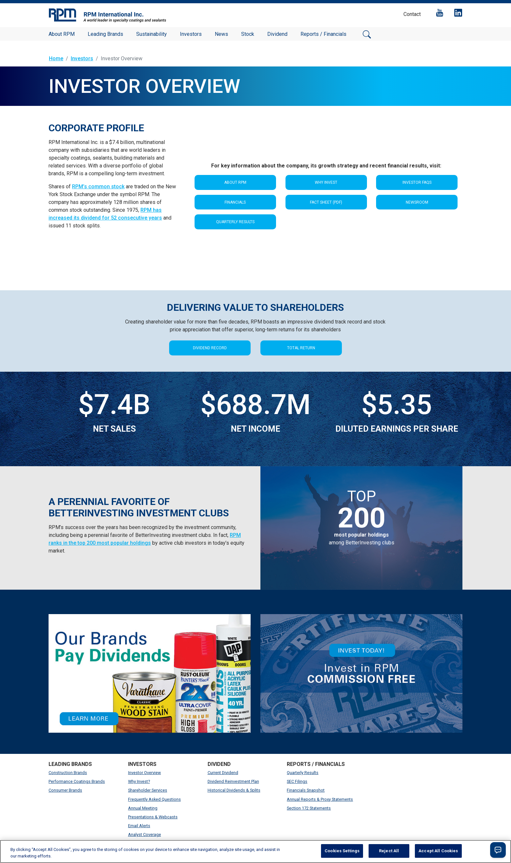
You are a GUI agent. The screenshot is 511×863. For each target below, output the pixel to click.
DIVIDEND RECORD (210, 348)
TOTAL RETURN (301, 348)
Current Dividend (223, 772)
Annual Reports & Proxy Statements (320, 799)
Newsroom (417, 202)
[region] (255, 851)
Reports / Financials (323, 34)
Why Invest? (139, 781)
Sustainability (151, 34)
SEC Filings (297, 781)
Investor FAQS (416, 182)
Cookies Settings (342, 850)
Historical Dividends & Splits (234, 790)
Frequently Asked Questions (154, 799)
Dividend (277, 34)
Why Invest (326, 182)
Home (56, 58)
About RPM (62, 34)
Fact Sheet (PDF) (326, 202)
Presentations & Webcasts (153, 816)
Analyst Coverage (144, 834)
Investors (191, 34)
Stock (247, 34)
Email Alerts (139, 825)
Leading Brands (105, 34)
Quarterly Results (235, 222)
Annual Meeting (142, 808)
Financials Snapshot (306, 790)
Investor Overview (144, 772)
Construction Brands (68, 772)
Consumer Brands (65, 790)
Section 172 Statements (309, 808)
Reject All (389, 850)
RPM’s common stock (98, 186)
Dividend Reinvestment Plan (233, 781)
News (221, 34)
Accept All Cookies (438, 850)
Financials (235, 202)
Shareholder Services (147, 790)
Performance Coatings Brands (77, 781)
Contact (412, 14)
